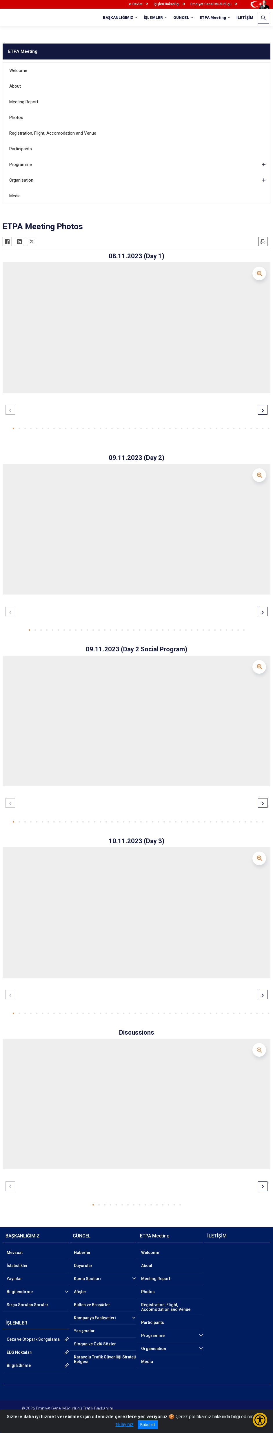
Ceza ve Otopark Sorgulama (33, 1339)
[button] (13, 428)
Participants (20, 148)
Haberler (82, 1252)
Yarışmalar (84, 1331)
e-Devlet (136, 4)
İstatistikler (17, 1265)
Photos (16, 117)
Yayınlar (14, 1278)
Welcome (18, 70)
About (15, 86)
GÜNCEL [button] (181, 17)
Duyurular (83, 1265)
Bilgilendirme (20, 1291)
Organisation (21, 180)
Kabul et (147, 1424)
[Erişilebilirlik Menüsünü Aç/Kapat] (260, 1420)
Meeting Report (23, 101)
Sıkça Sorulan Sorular (27, 1304)
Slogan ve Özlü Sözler (95, 1344)
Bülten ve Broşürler (92, 1304)
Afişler (80, 1291)
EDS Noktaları (19, 1352)
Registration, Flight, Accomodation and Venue (52, 133)
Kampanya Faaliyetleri (95, 1317)
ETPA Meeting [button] (213, 17)
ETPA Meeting (22, 51)
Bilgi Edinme (19, 1365)
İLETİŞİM (244, 17)
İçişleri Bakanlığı (166, 4)
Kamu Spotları (87, 1278)
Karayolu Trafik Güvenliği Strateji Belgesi (105, 1359)
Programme (20, 164)
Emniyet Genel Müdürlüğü (211, 4)
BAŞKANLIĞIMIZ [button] (118, 17)
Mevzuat (15, 1252)
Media (15, 195)
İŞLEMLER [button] (153, 17)
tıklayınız (125, 1424)
